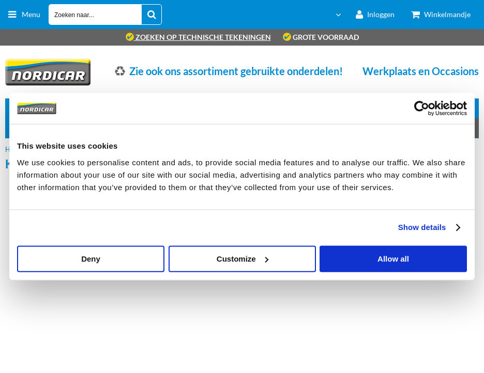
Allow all (393, 258)
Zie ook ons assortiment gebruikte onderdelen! (236, 71)
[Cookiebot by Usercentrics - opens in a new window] (421, 108)
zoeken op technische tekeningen (198, 37)
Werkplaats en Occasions (420, 71)
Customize (242, 258)
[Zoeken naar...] (151, 14)
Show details (422, 227)
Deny (90, 258)
